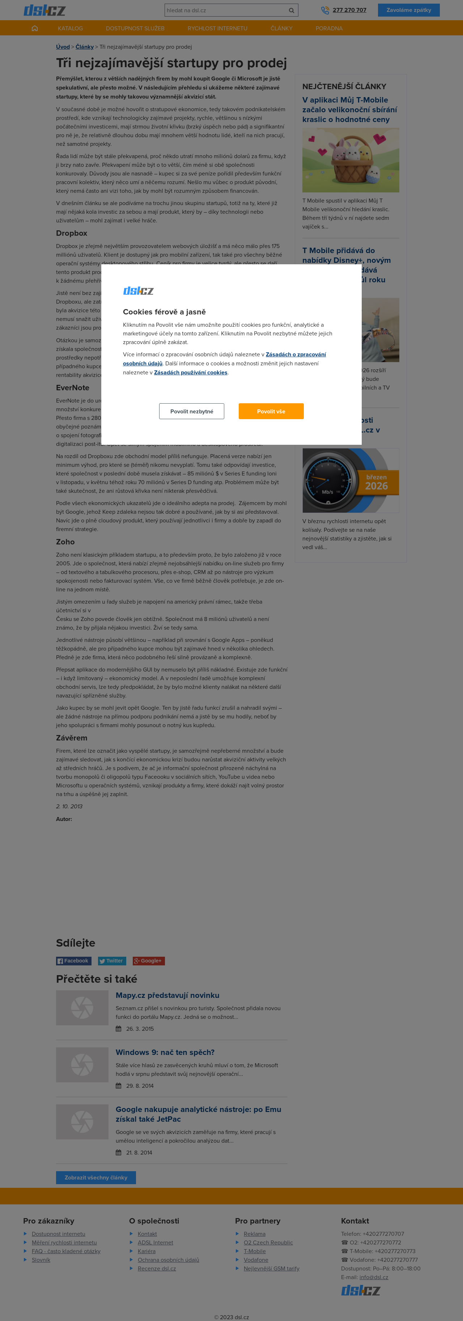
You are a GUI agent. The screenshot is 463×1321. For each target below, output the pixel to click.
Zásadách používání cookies (191, 372)
